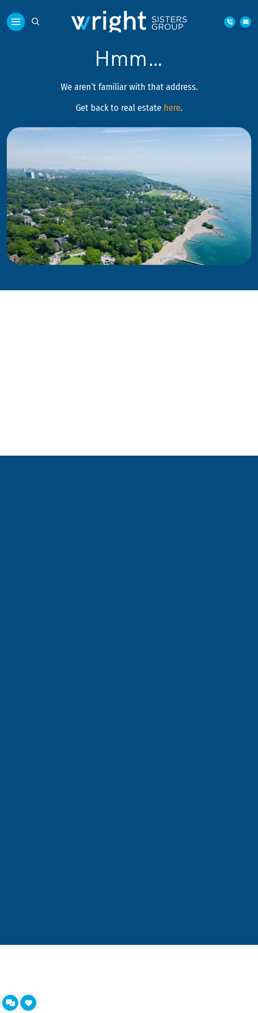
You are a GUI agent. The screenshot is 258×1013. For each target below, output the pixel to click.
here (172, 107)
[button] (16, 22)
